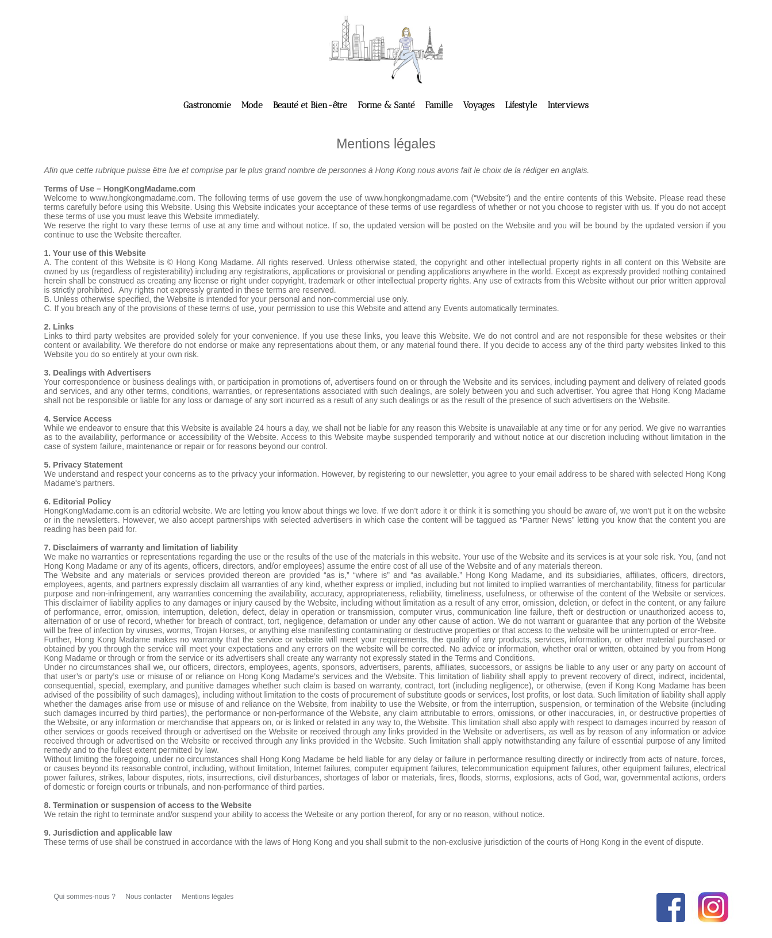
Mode (253, 105)
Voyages (480, 105)
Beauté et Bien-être (311, 105)
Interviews (567, 105)
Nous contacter (149, 897)
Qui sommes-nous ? (86, 897)
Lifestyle (522, 105)
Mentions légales (207, 897)
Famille (440, 105)
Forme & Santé (387, 105)
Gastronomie (208, 105)
